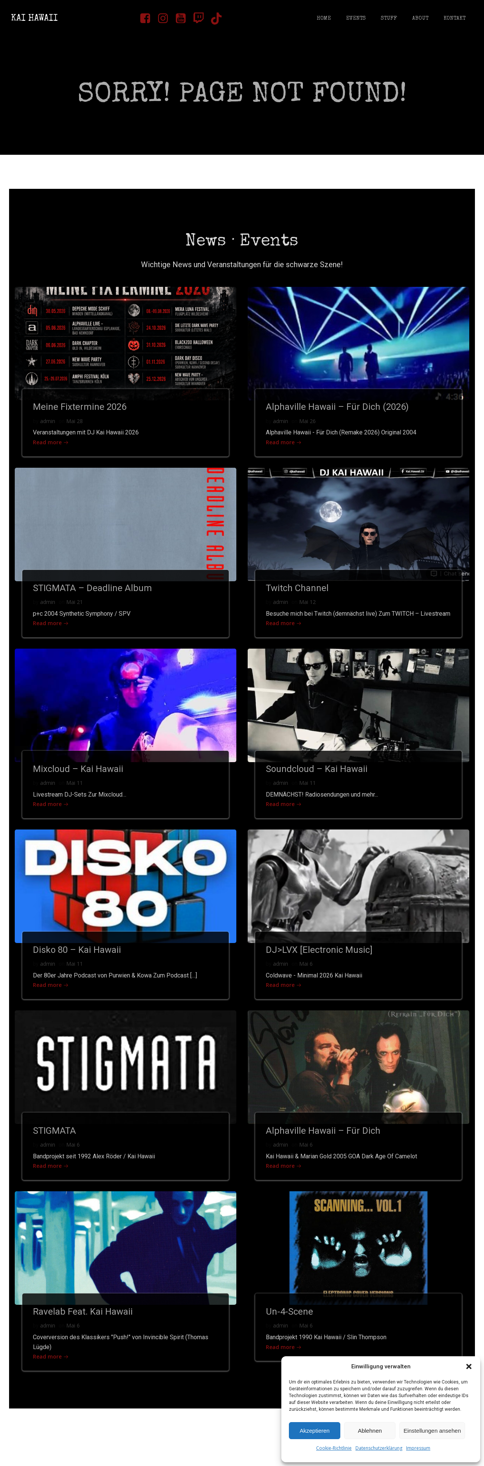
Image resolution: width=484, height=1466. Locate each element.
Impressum (418, 1448)
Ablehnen (370, 1430)
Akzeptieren (314, 1430)
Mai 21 (75, 609)
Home (323, 19)
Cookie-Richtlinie (334, 1448)
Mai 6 (306, 983)
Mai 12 (308, 609)
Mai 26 (308, 427)
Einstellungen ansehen (432, 1430)
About (420, 19)
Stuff (388, 19)
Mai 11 (75, 801)
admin (48, 427)
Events (355, 19)
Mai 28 (75, 427)
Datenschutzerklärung (378, 1448)
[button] (469, 1366)
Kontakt (454, 19)
